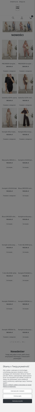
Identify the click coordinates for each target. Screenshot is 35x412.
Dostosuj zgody (17, 396)
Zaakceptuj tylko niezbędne (17, 391)
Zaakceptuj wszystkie (17, 401)
